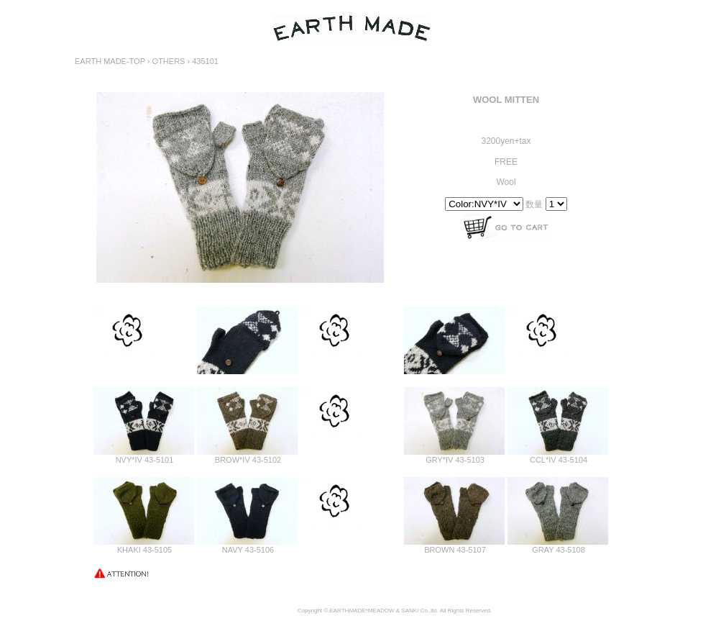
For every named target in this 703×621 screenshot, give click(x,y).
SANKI (409, 610)
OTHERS (168, 61)
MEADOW (381, 610)
